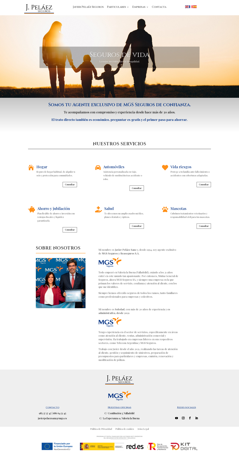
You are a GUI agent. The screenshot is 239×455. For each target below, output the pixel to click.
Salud (109, 208)
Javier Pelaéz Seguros (88, 7)
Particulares (116, 7)
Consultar (70, 184)
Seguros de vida (119, 61)
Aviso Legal (143, 428)
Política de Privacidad (101, 428)
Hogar (41, 166)
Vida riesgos (180, 166)
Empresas (138, 7)
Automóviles (113, 166)
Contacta (159, 7)
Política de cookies (124, 428)
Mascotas (178, 208)
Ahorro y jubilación (53, 208)
